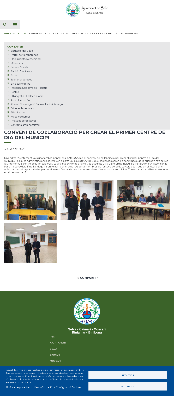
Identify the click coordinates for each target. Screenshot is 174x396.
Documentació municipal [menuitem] (26, 59)
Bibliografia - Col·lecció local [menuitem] (27, 96)
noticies (20, 33)
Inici (7, 33)
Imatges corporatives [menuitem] (23, 120)
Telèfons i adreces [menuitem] (21, 79)
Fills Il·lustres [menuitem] (18, 112)
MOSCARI (55, 361)
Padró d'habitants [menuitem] (21, 71)
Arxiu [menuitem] (14, 75)
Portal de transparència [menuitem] (24, 54)
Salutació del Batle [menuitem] (22, 50)
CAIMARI (55, 355)
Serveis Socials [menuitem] (19, 67)
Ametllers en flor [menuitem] (21, 100)
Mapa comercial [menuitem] (20, 116)
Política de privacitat (18, 387)
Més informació (43, 387)
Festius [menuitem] (15, 92)
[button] (30, 200)
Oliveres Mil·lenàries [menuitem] (22, 108)
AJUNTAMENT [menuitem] (16, 46)
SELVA (53, 349)
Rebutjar (127, 375)
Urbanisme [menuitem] (17, 63)
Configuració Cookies (68, 387)
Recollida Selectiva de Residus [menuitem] (29, 87)
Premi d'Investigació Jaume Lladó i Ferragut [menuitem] (37, 104)
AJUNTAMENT (58, 342)
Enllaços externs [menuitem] (20, 83)
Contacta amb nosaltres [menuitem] (25, 124)
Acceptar (127, 386)
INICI (52, 336)
